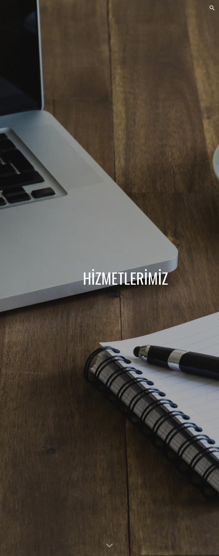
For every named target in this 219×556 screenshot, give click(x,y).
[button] (212, 8)
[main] (125, 278)
